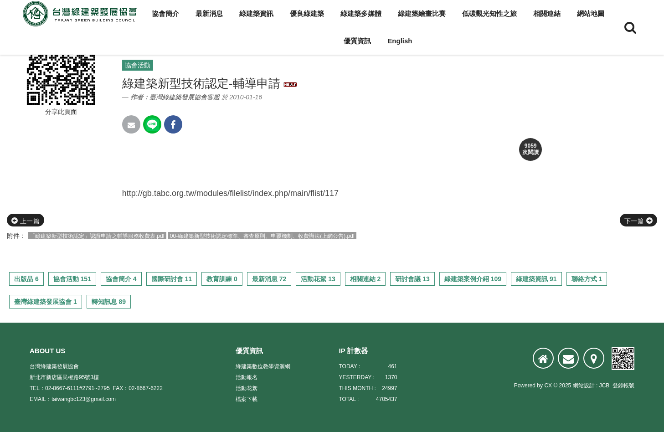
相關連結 (547, 13)
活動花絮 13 (318, 279)
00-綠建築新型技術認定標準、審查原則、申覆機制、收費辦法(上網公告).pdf (262, 236)
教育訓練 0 (221, 279)
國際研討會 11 (171, 279)
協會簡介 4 (121, 279)
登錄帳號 (623, 385)
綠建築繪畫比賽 (422, 13)
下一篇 (638, 221)
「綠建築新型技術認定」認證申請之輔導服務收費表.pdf (97, 236)
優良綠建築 (307, 13)
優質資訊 (357, 41)
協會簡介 (165, 13)
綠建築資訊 (256, 13)
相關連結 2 (365, 279)
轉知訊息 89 (109, 301)
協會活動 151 (72, 279)
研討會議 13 (412, 279)
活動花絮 (246, 388)
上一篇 (25, 221)
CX (548, 385)
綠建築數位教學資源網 (263, 366)
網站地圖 (590, 13)
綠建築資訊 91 (536, 279)
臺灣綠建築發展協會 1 (45, 301)
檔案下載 (246, 399)
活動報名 (246, 377)
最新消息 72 (269, 279)
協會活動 (137, 65)
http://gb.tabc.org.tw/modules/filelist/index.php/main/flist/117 (230, 193)
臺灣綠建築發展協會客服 (184, 97)
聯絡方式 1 (586, 279)
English (399, 41)
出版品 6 (26, 279)
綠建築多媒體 (360, 13)
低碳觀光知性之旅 (489, 13)
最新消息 (209, 13)
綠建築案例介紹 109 (472, 279)
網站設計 (584, 385)
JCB (604, 385)
